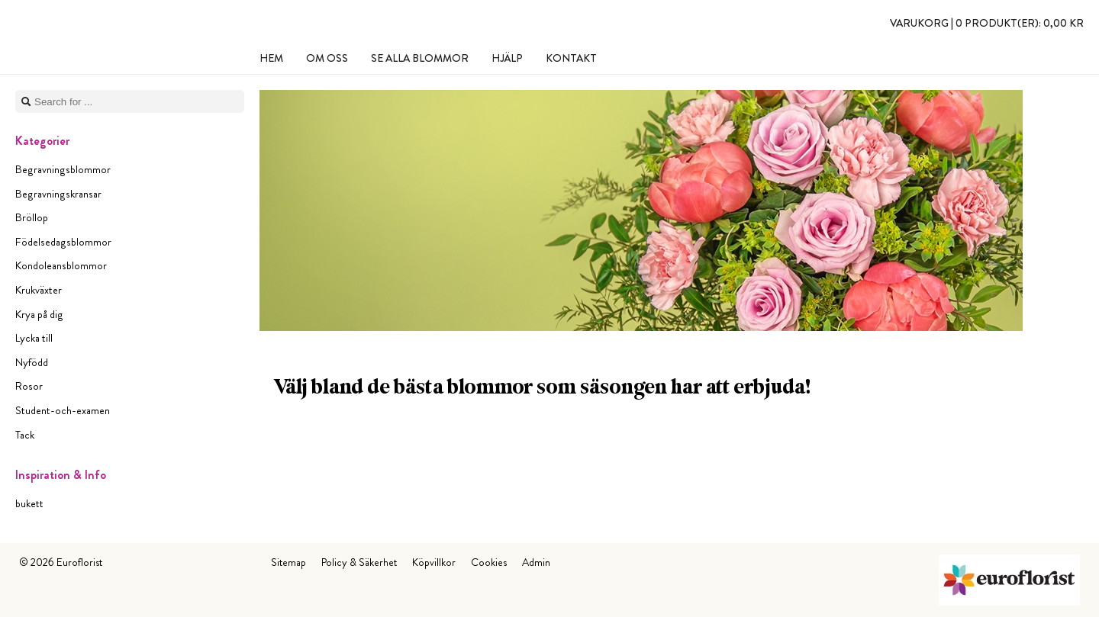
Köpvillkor (434, 562)
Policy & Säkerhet (359, 562)
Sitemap (288, 562)
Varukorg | (987, 23)
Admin (536, 562)
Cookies (489, 562)
